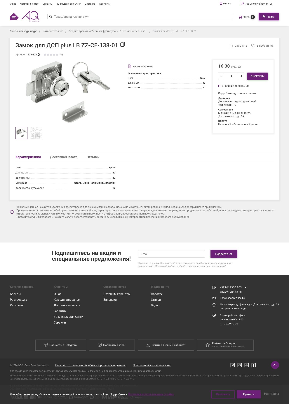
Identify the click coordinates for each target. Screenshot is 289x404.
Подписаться (223, 254)
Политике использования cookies (118, 371)
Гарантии (60, 311)
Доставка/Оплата (63, 157)
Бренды (15, 294)
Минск (227, 3)
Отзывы (93, 157)
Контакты (104, 3)
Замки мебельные (134, 31)
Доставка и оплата (67, 305)
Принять (248, 394)
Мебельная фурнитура (23, 31)
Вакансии (110, 299)
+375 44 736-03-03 (231, 287)
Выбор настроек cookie (149, 371)
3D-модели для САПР (69, 3)
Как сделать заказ (67, 299)
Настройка (271, 394)
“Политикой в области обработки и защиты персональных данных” (190, 266)
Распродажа (18, 299)
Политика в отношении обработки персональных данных (90, 365)
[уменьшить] (221, 76)
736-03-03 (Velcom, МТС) (258, 3)
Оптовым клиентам (116, 294)
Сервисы (48, 3)
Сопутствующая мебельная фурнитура (92, 31)
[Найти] (50, 16)
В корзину (257, 76)
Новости (157, 294)
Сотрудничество (29, 3)
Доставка (90, 3)
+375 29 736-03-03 (231, 292)
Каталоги (16, 305)
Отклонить (223, 394)
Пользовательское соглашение (152, 365)
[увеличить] (241, 76)
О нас (13, 3)
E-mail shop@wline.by (232, 297)
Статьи (156, 299)
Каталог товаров (53, 31)
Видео (155, 305)
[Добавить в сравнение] (238, 46)
